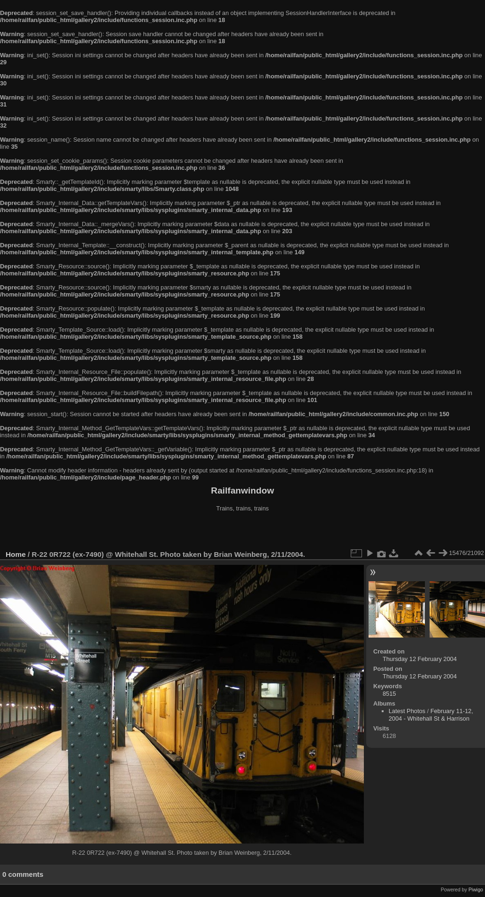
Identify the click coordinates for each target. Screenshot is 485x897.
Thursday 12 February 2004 (420, 658)
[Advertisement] (243, 532)
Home (16, 554)
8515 (389, 693)
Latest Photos (407, 711)
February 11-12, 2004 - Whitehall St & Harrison (431, 714)
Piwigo (476, 889)
